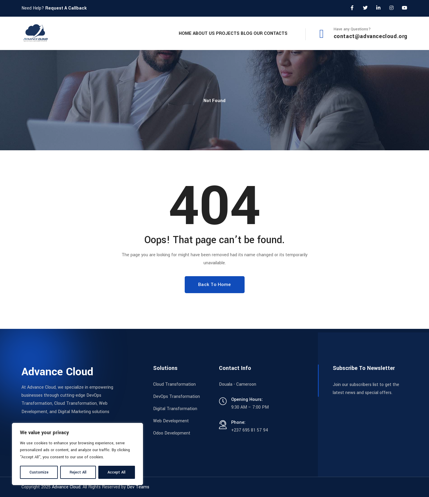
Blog (233, 33)
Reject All (78, 472)
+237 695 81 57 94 (249, 430)
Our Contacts (266, 33)
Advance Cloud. (66, 487)
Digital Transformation (175, 409)
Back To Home (214, 284)
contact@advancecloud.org (371, 36)
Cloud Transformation (174, 384)
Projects (205, 33)
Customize (39, 472)
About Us (172, 33)
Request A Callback (66, 8)
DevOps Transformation (176, 396)
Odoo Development (171, 433)
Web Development (171, 421)
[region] (77, 454)
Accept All (116, 472)
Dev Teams (138, 487)
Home (145, 33)
